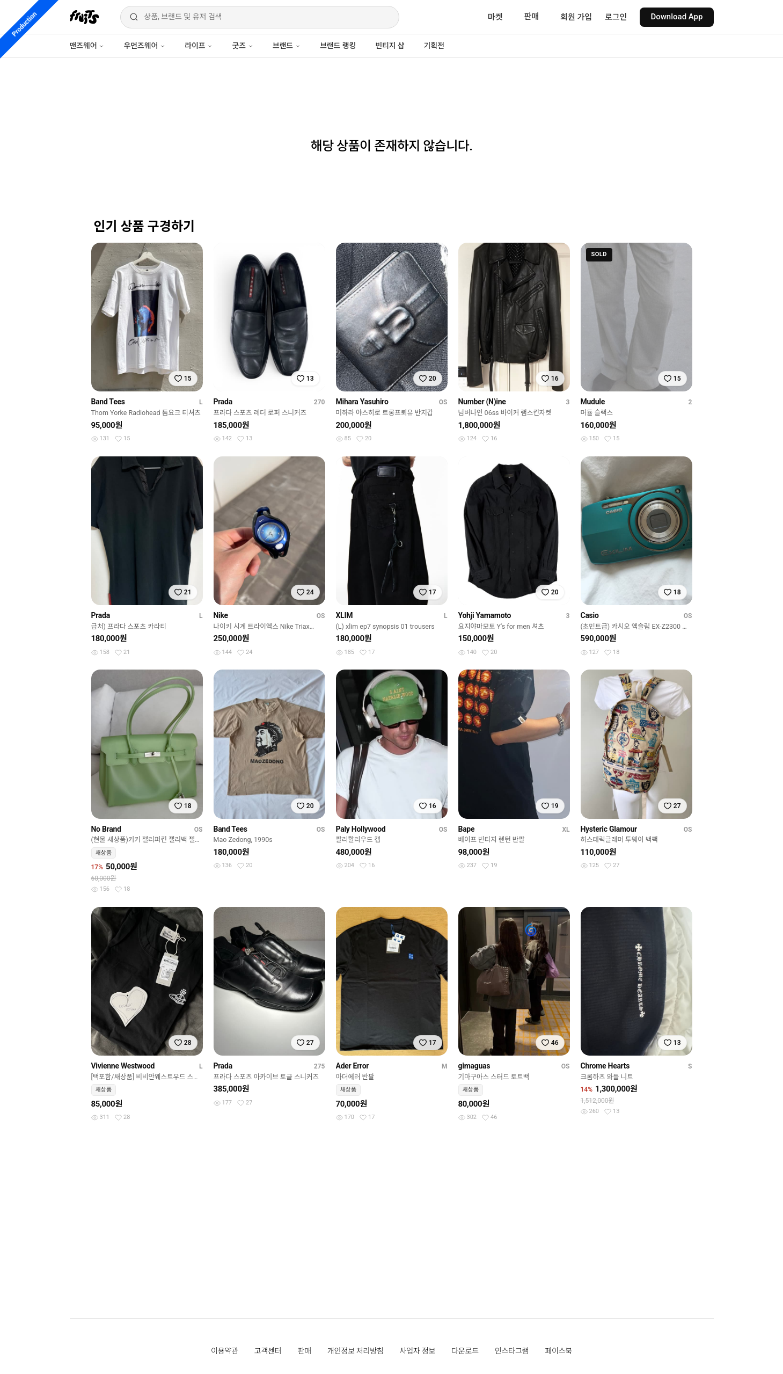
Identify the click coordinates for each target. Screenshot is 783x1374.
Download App (676, 16)
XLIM (344, 615)
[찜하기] (183, 378)
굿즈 (242, 45)
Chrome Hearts (605, 1066)
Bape (466, 829)
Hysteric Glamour (609, 829)
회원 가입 (576, 17)
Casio (590, 615)
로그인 (616, 17)
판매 (531, 16)
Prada (223, 401)
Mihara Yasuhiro (362, 401)
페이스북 (558, 1351)
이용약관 (224, 1351)
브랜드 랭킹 (338, 45)
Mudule (593, 401)
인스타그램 (512, 1351)
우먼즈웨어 (144, 45)
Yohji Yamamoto (484, 615)
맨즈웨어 (87, 45)
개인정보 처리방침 (355, 1351)
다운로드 (465, 1351)
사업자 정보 (418, 1351)
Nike (221, 615)
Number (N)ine (482, 401)
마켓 (495, 17)
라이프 (199, 45)
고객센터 (268, 1351)
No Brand (106, 829)
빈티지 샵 (389, 45)
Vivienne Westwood (123, 1066)
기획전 (433, 45)
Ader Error (352, 1066)
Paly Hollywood (361, 829)
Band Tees (108, 401)
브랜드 (287, 45)
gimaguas (474, 1066)
